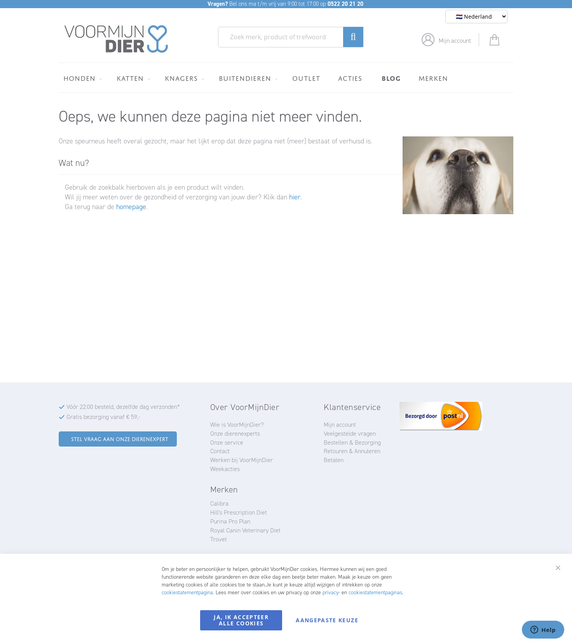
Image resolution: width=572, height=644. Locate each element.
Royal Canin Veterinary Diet (245, 530)
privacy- (331, 592)
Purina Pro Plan (230, 521)
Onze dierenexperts (235, 433)
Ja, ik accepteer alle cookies (241, 620)
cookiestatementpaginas (375, 592)
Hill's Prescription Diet (238, 512)
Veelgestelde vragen (350, 433)
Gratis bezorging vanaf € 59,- (103, 417)
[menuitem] (81, 78)
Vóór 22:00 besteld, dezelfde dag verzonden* (123, 407)
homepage (131, 206)
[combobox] (290, 37)
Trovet (218, 539)
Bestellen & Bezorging (352, 442)
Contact (220, 451)
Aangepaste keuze (327, 620)
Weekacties (225, 469)
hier (294, 197)
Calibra (219, 503)
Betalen (334, 460)
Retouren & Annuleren (352, 451)
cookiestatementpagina (187, 592)
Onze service (226, 442)
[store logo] (116, 39)
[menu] (286, 77)
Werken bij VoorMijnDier (241, 460)
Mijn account (455, 41)
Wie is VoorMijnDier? (237, 425)
